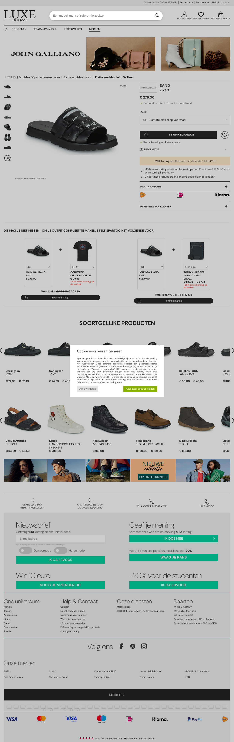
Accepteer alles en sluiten (140, 388)
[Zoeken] (157, 15)
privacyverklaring (107, 382)
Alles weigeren (87, 388)
